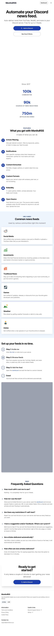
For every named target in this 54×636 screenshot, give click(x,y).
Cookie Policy (4, 605)
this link (12, 357)
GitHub (30, 603)
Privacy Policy (5, 603)
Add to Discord (27, 28)
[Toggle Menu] (51, 3)
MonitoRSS (5, 585)
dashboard (15, 375)
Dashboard (44, 3)
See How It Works (27, 34)
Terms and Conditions (7, 601)
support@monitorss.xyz (7, 613)
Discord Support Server (35, 601)
